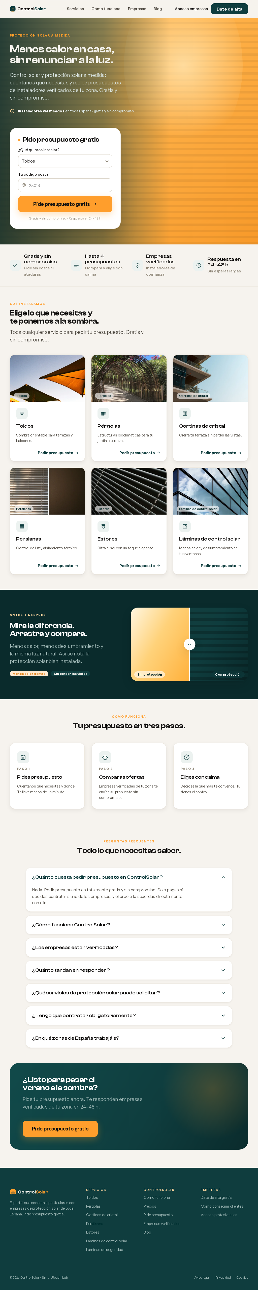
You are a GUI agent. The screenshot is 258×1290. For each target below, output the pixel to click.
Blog (158, 8)
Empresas (137, 8)
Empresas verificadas (162, 1223)
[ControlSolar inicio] (32, 9)
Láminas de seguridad (104, 1249)
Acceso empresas (191, 8)
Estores (92, 1232)
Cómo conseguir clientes (222, 1206)
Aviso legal (202, 1277)
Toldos (92, 1197)
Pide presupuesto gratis (65, 204)
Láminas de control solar (106, 1241)
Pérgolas (93, 1206)
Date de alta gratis (216, 1197)
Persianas (94, 1223)
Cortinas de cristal (102, 1214)
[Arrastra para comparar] (189, 644)
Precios (150, 1206)
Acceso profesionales (219, 1214)
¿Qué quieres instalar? (38, 149)
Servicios (75, 8)
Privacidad (223, 1277)
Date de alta (229, 9)
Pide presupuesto (158, 1214)
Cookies (242, 1277)
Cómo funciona (105, 8)
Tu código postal (34, 174)
